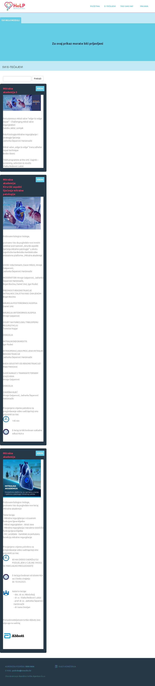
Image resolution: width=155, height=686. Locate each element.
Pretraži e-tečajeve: (13, 74)
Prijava (144, 6)
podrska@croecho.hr (21, 671)
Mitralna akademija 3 (10, 90)
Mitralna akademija (9, 455)
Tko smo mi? (126, 6)
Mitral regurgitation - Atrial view (19, 524)
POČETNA (95, 6)
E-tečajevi (110, 6)
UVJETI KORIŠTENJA (65, 667)
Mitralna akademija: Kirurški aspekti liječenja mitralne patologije (13, 187)
